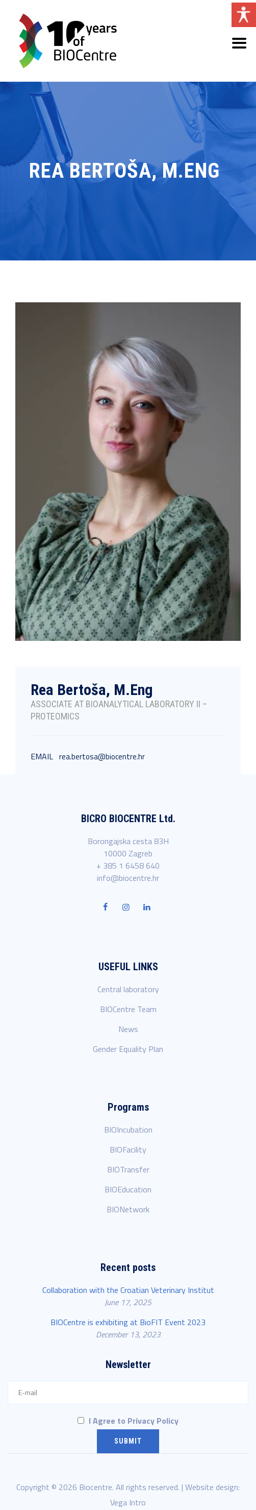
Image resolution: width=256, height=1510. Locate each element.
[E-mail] (128, 1392)
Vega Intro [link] (128, 1502)
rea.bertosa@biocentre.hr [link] (102, 756)
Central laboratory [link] (128, 989)
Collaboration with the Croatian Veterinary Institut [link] (128, 1290)
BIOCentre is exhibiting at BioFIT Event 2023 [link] (128, 1322)
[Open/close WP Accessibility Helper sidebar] (244, 15)
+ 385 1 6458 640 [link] (128, 865)
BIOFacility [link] (128, 1149)
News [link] (128, 1029)
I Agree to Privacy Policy (128, 1421)
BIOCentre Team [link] (128, 1009)
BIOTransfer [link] (128, 1169)
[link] (67, 41)
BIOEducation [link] (128, 1189)
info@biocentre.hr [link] (128, 878)
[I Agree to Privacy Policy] (81, 1420)
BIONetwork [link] (128, 1209)
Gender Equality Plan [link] (128, 1049)
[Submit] (128, 1441)
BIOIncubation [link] (128, 1129)
